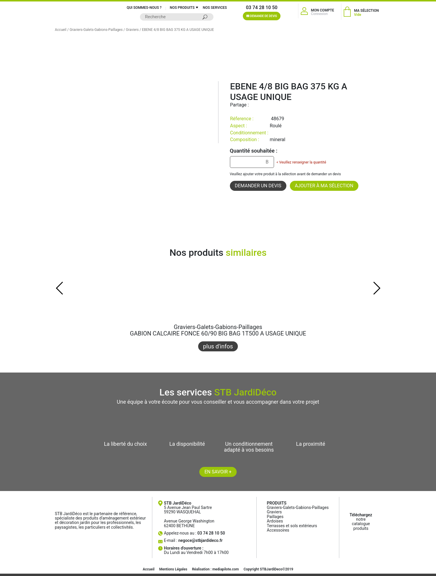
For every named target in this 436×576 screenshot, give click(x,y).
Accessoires (278, 530)
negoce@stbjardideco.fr (200, 540)
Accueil (60, 30)
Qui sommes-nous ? (144, 8)
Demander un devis (258, 185)
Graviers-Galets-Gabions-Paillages (96, 30)
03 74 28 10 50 (261, 7)
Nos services (215, 8)
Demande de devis (261, 16)
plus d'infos (218, 346)
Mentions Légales (173, 569)
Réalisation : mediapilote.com (215, 569)
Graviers (132, 30)
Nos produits (182, 8)
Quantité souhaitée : (254, 151)
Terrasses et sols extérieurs (292, 525)
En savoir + (217, 472)
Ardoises (275, 521)
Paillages (275, 516)
